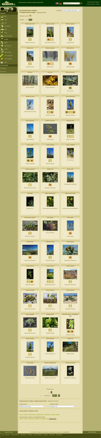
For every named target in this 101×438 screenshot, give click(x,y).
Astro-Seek (52, 434)
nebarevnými (52, 418)
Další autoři (3, 71)
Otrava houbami (15, 434)
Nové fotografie (8, 58)
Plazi (5, 23)
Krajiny (6, 49)
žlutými (25, 418)
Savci (5, 19)
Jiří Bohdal (3, 68)
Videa (4, 62)
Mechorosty (32, 414)
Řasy (21, 414)
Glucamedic (23, 434)
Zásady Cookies (9, 432)
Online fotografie (8, 55)
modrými (36, 418)
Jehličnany (47, 414)
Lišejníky (25, 414)
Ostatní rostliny (55, 414)
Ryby (5, 29)
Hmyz (5, 32)
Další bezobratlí (8, 36)
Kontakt (97, 4)
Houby (5, 42)
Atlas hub (7, 434)
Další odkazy (59, 434)
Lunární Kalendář (38, 434)
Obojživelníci (7, 26)
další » (55, 395)
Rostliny (6, 39)
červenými (31, 418)
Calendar (46, 434)
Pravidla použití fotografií (93, 2)
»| (58, 395)
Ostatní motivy (7, 52)
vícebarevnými (44, 418)
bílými (21, 418)
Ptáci (5, 16)
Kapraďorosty (40, 414)
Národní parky (7, 45)
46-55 (30, 19)
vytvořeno (92, 432)
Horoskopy (29, 434)
